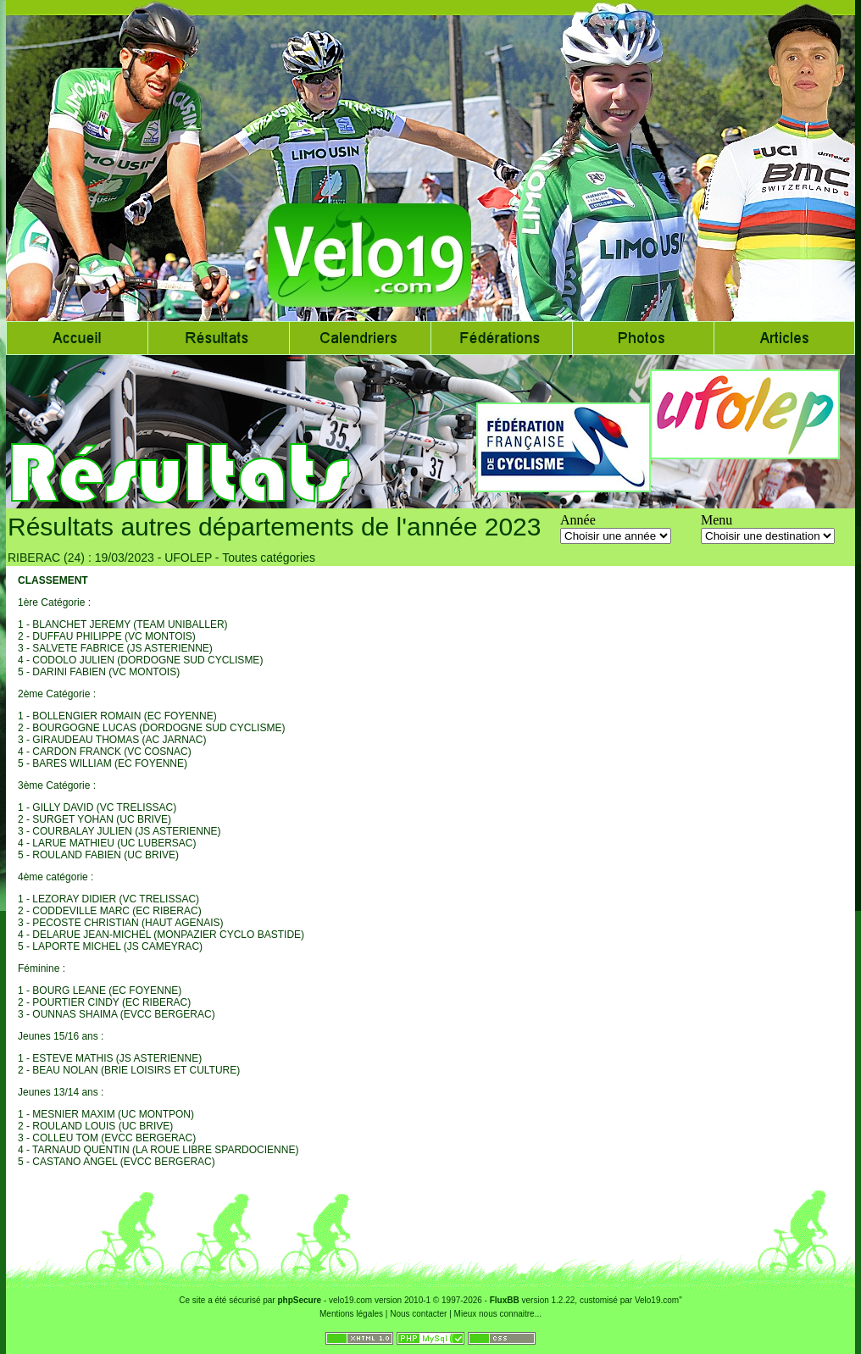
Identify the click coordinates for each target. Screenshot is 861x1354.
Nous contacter (418, 1313)
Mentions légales (351, 1313)
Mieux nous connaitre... (498, 1313)
